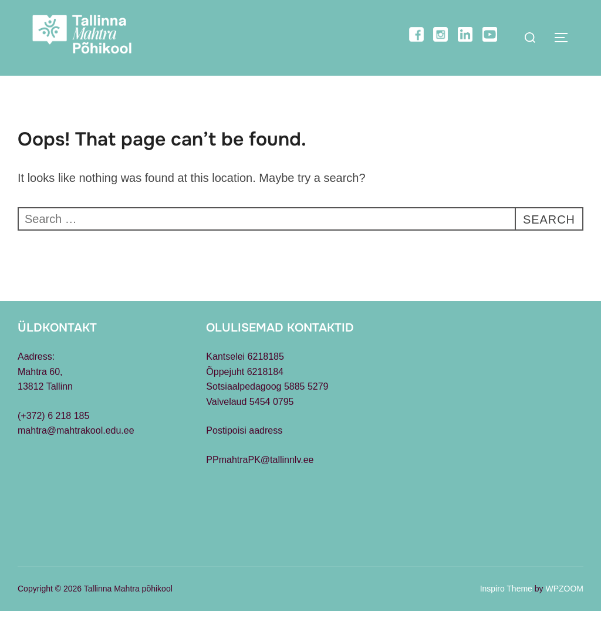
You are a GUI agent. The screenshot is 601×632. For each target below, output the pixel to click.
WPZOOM (564, 609)
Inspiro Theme (506, 609)
